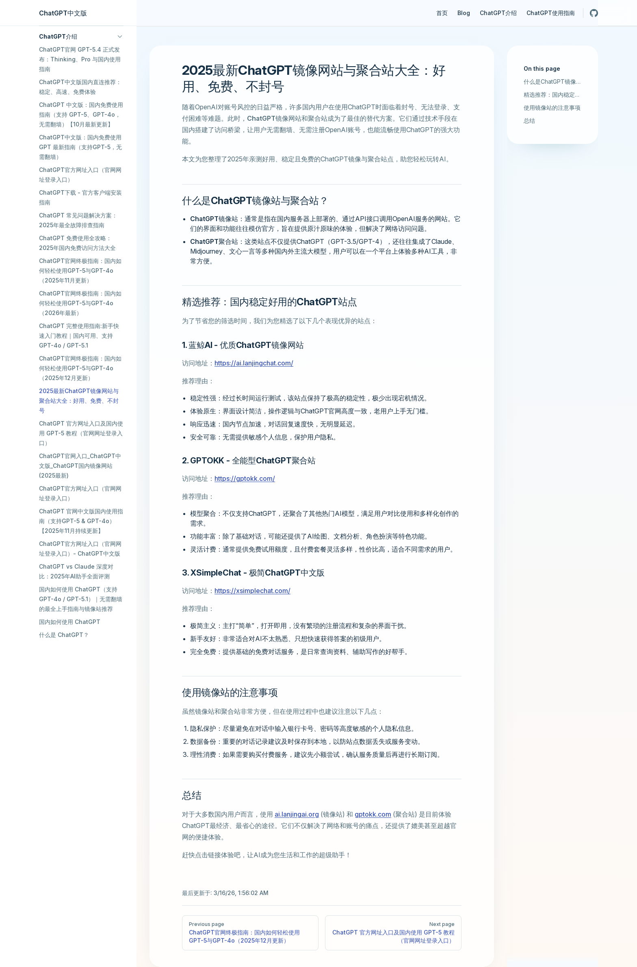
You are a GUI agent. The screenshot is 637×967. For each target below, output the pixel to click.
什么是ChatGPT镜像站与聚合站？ (552, 81)
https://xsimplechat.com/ (252, 591)
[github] (594, 13)
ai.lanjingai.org (297, 814)
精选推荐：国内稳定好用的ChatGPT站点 (552, 94)
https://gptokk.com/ (244, 478)
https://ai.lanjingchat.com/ (253, 363)
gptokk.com (373, 814)
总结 (529, 120)
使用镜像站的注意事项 (552, 107)
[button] (81, 36)
